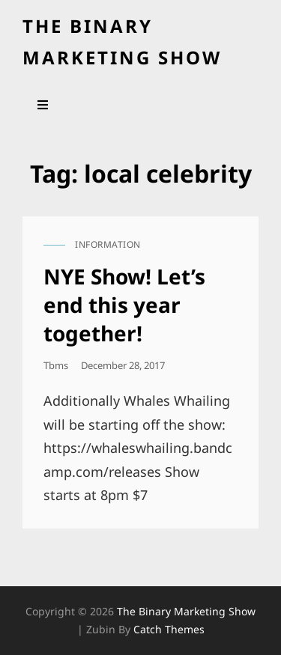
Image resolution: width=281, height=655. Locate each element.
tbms (55, 365)
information (108, 244)
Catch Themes (169, 629)
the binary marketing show (186, 611)
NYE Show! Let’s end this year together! (124, 304)
